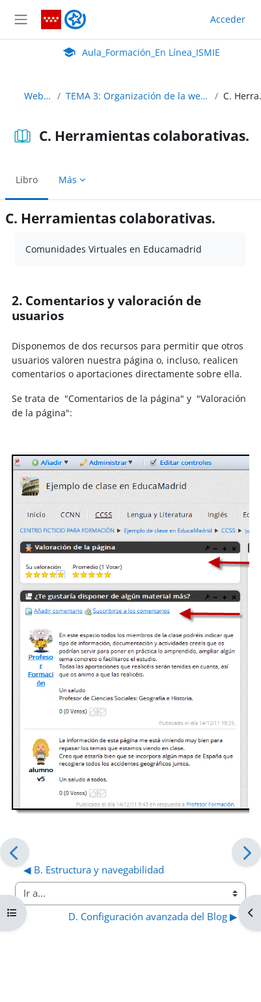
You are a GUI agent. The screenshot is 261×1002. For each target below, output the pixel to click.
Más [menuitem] (68, 179)
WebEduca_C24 (38, 96)
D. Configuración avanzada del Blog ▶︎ (153, 916)
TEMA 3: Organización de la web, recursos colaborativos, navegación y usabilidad (138, 96)
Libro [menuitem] (27, 179)
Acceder (227, 19)
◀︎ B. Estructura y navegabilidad (93, 869)
